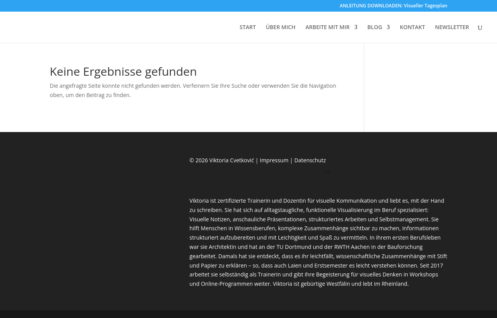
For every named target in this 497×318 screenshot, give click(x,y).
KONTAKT (412, 27)
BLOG (374, 27)
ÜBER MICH (280, 27)
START (248, 27)
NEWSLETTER (452, 27)
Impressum (275, 160)
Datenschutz (310, 160)
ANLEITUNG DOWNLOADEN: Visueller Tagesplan (393, 6)
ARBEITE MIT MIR (328, 27)
